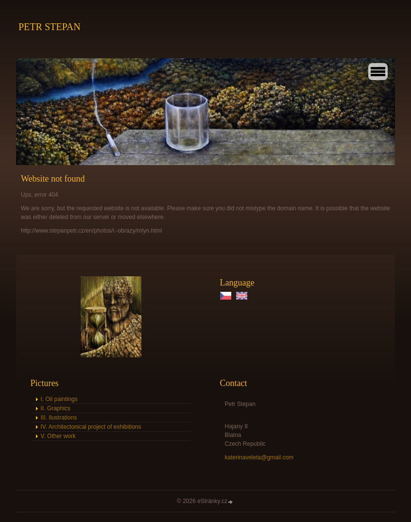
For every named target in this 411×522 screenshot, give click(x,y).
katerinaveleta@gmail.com (259, 457)
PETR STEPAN (49, 26)
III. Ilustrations (59, 417)
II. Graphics (55, 408)
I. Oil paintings (59, 399)
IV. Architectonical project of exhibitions (91, 426)
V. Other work (58, 436)
